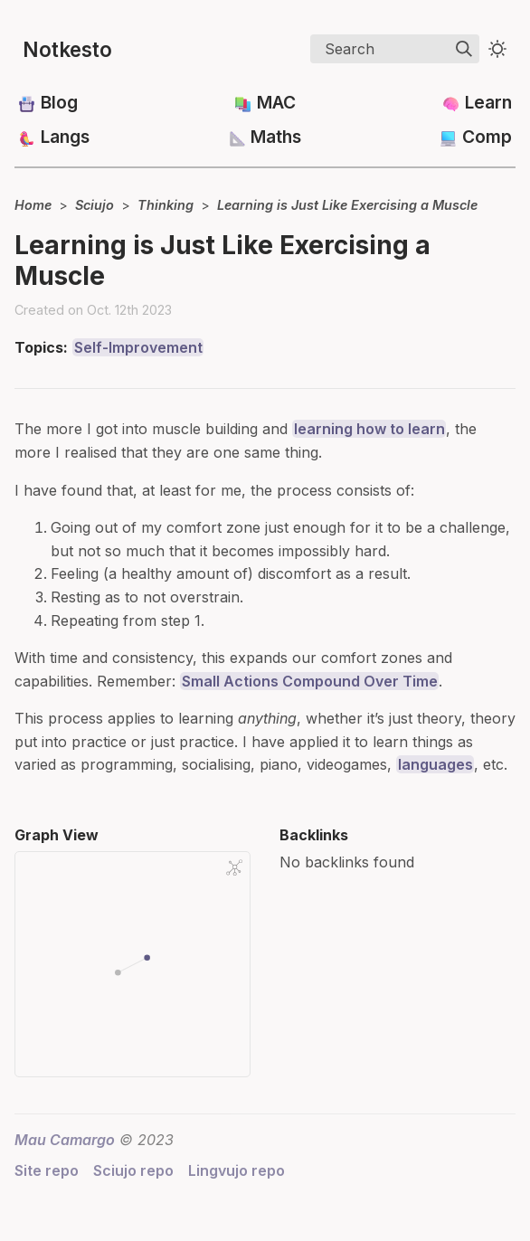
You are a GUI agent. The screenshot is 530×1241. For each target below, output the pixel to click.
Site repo (46, 1170)
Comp (487, 136)
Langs (65, 136)
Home (33, 205)
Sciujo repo (133, 1170)
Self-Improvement (138, 347)
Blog (59, 102)
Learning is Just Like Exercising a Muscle (347, 205)
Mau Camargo (64, 1140)
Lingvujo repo (236, 1170)
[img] (464, 49)
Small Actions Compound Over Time (310, 681)
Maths (276, 136)
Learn (488, 102)
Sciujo (94, 205)
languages (435, 764)
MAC (276, 102)
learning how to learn (369, 429)
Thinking (165, 205)
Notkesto (67, 49)
